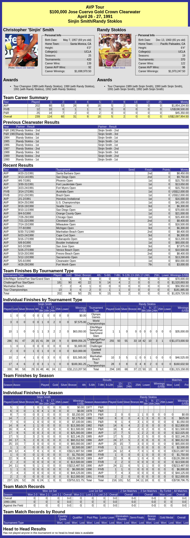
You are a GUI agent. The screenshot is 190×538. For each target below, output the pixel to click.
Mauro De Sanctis (25, 67)
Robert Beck (118, 67)
